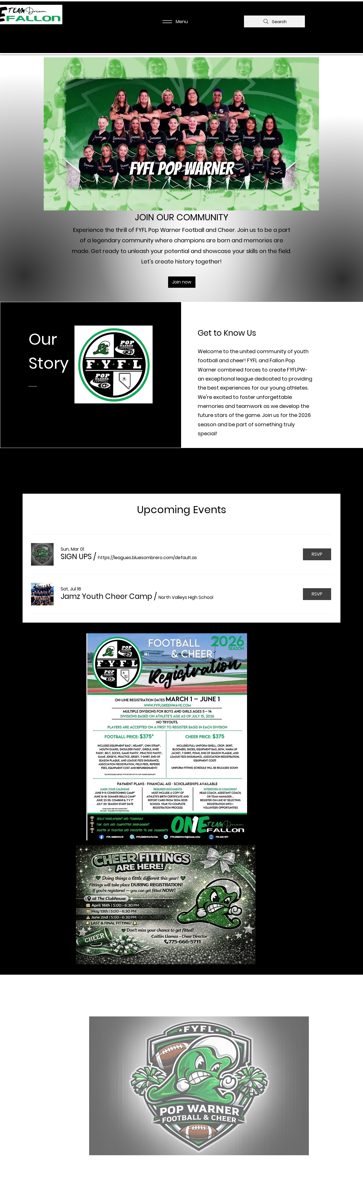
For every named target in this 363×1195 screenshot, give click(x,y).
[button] (76, 557)
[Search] (274, 21)
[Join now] (181, 282)
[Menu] (173, 21)
